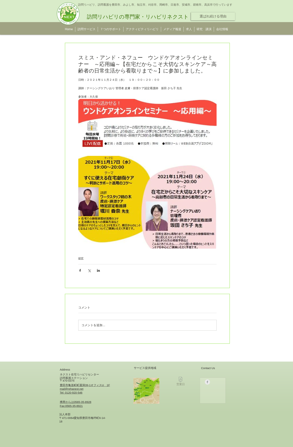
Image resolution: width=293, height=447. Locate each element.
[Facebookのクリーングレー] (207, 382)
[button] (204, 29)
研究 (81, 258)
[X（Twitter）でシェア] (89, 270)
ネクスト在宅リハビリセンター (79, 374)
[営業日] (180, 382)
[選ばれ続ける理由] (213, 16)
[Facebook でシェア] (80, 270)
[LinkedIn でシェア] (98, 270)
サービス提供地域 (145, 367)
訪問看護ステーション (74, 378)
